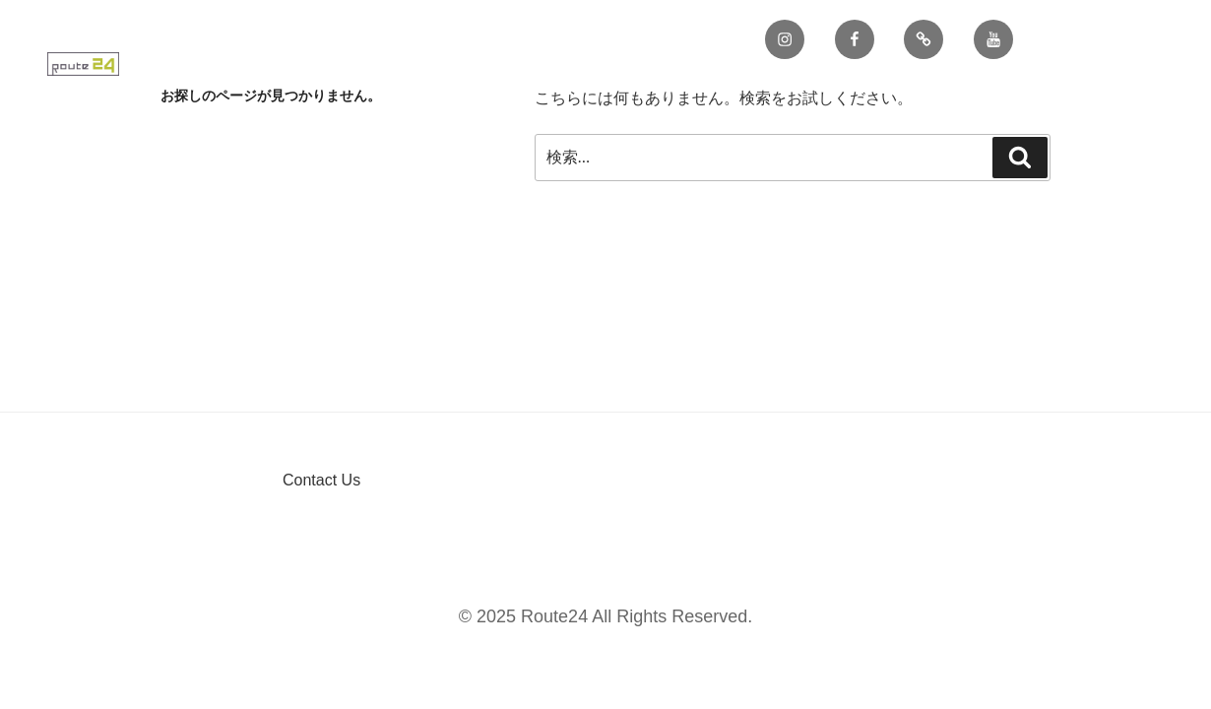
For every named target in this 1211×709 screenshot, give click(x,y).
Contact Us (321, 480)
